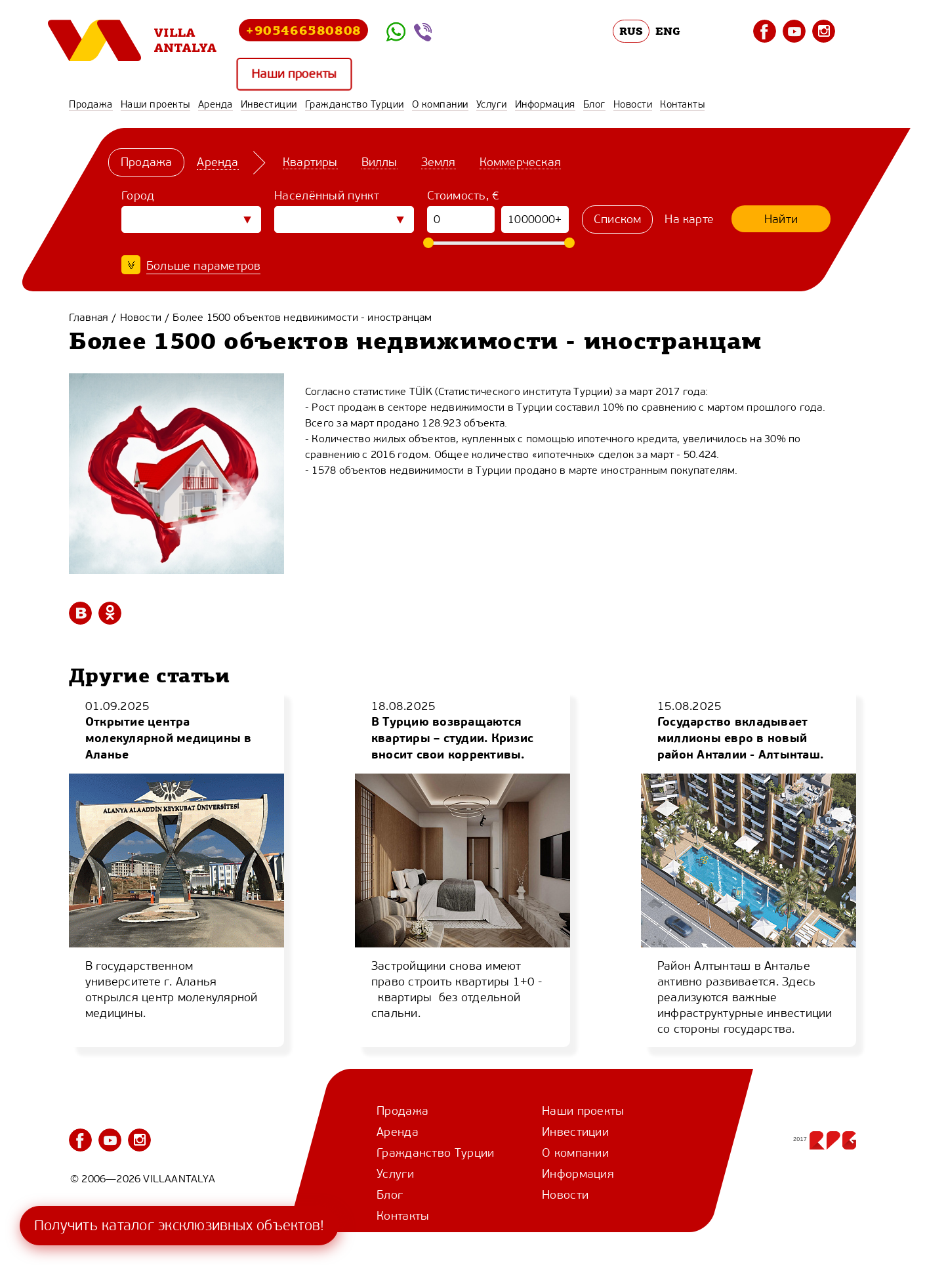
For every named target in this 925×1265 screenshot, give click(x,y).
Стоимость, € (463, 195)
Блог (594, 104)
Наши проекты (294, 74)
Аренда (215, 104)
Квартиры (310, 162)
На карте (689, 219)
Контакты (682, 104)
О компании (440, 104)
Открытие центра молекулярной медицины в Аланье (168, 738)
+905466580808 (303, 30)
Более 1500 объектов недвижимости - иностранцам (302, 317)
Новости (633, 104)
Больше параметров (203, 266)
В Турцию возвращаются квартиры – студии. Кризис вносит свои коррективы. (452, 738)
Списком (617, 219)
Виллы (379, 162)
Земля (438, 162)
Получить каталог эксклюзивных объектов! (179, 1225)
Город (138, 195)
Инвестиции (269, 104)
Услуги (491, 104)
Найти (781, 219)
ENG (667, 31)
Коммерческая (520, 162)
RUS (631, 31)
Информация (545, 104)
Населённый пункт (326, 195)
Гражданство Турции (354, 104)
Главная (88, 317)
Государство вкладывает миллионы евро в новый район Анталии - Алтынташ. (740, 738)
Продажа (91, 104)
